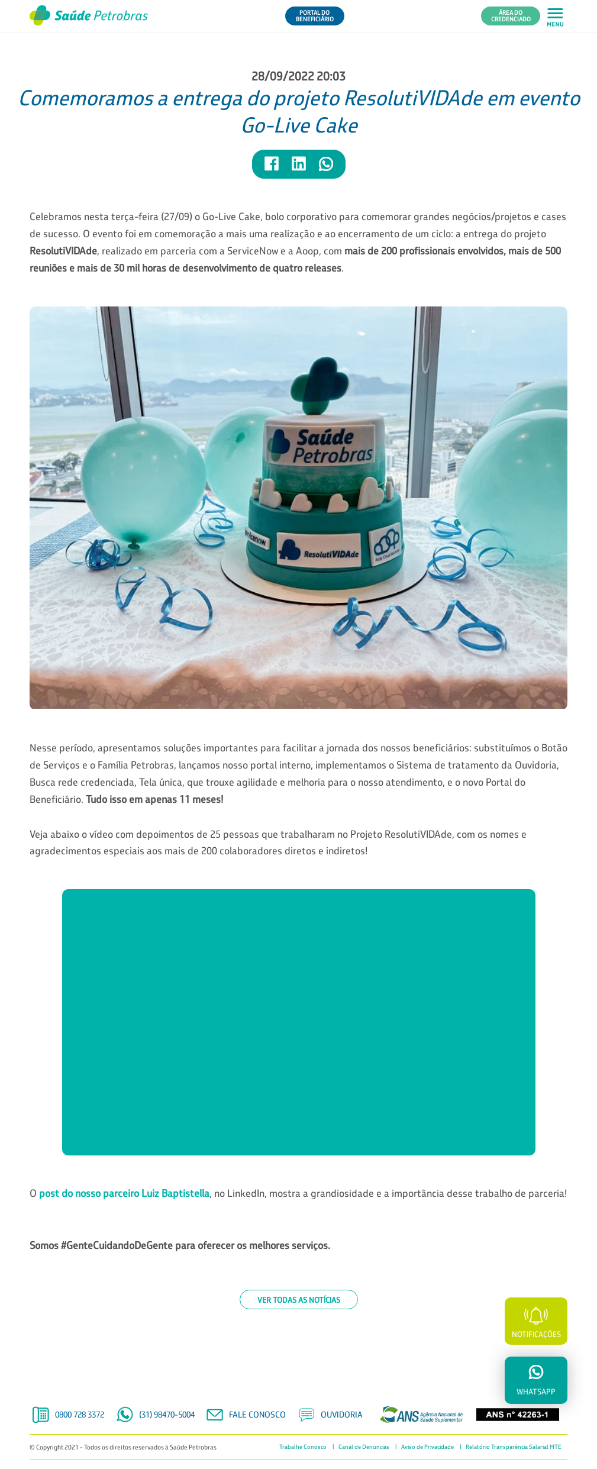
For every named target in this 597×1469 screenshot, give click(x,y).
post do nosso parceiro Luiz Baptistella (124, 1193)
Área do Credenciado (511, 16)
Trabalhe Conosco (303, 1447)
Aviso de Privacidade (427, 1447)
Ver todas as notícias (298, 1299)
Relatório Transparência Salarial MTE (513, 1447)
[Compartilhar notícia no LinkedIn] (299, 169)
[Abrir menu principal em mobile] (555, 16)
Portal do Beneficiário (315, 16)
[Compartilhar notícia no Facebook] (272, 169)
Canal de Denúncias (363, 1447)
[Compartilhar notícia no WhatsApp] (326, 169)
